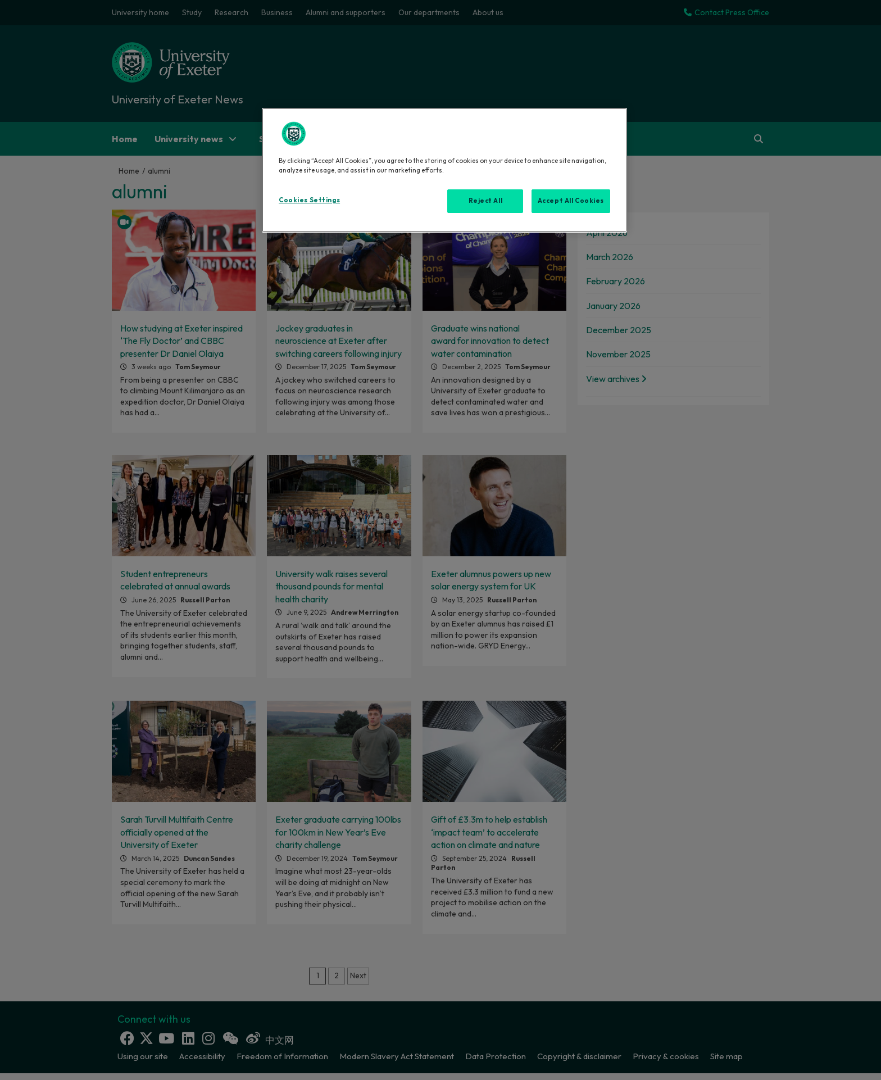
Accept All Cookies (571, 201)
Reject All (486, 201)
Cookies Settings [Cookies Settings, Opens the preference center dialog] (309, 200)
